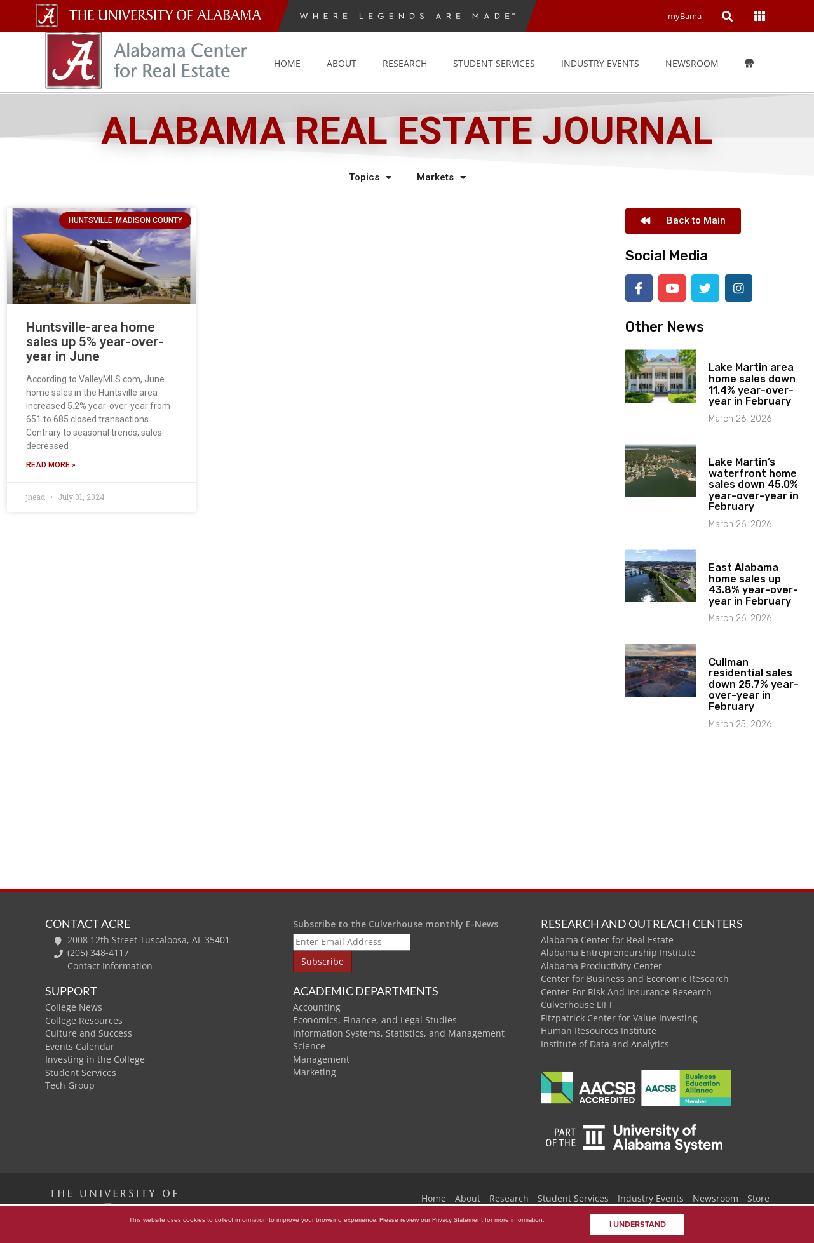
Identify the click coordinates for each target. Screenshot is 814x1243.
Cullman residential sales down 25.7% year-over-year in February (754, 683)
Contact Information (110, 964)
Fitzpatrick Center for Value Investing (619, 1017)
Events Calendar (79, 1045)
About (341, 63)
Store (758, 1198)
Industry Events (651, 1198)
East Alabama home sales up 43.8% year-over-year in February (753, 584)
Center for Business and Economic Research (635, 978)
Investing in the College (95, 1058)
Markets (441, 177)
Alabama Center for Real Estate (607, 938)
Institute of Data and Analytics (605, 1043)
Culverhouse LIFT (577, 1004)
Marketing (314, 1071)
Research (405, 63)
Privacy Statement (457, 1220)
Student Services (494, 63)
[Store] (758, 63)
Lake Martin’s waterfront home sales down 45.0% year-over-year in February (754, 483)
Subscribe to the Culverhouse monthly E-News (395, 923)
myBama (685, 16)
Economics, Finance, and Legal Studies (375, 1019)
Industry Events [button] (600, 63)
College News (73, 1006)
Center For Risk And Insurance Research (626, 990)
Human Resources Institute (598, 1030)
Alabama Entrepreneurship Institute (618, 952)
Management (321, 1058)
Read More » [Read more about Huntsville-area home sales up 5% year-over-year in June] (51, 464)
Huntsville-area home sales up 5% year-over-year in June (94, 341)
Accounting (317, 1006)
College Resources (84, 1019)
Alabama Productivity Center (601, 964)
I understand (637, 1224)
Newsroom (692, 63)
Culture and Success (88, 1032)
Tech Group (70, 1084)
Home (287, 63)
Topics (370, 177)
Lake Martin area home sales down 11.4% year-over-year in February (752, 383)
